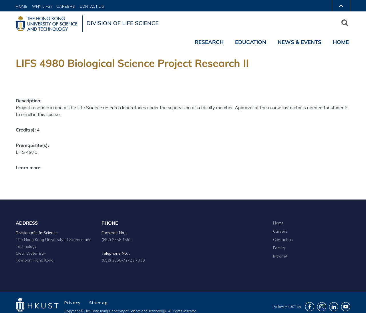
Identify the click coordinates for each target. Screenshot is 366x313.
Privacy (72, 302)
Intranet (280, 256)
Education (250, 42)
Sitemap (98, 302)
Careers (65, 6)
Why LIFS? (42, 6)
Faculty (279, 247)
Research (209, 42)
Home (22, 6)
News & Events (299, 42)
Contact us (283, 239)
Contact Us (91, 6)
